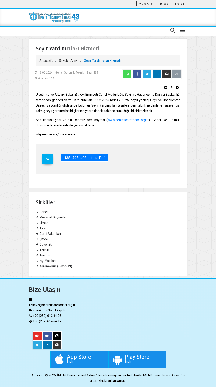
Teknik (42, 250)
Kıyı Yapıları (46, 261)
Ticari (41, 228)
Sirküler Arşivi (68, 60)
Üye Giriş (146, 3)
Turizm (43, 255)
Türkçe (164, 3)
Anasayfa (46, 60)
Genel (42, 212)
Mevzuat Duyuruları (51, 217)
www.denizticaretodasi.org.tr (128, 120)
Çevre (42, 239)
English (179, 3)
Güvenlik (44, 244)
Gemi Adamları (48, 233)
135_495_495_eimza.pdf (84, 158)
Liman (42, 223)
